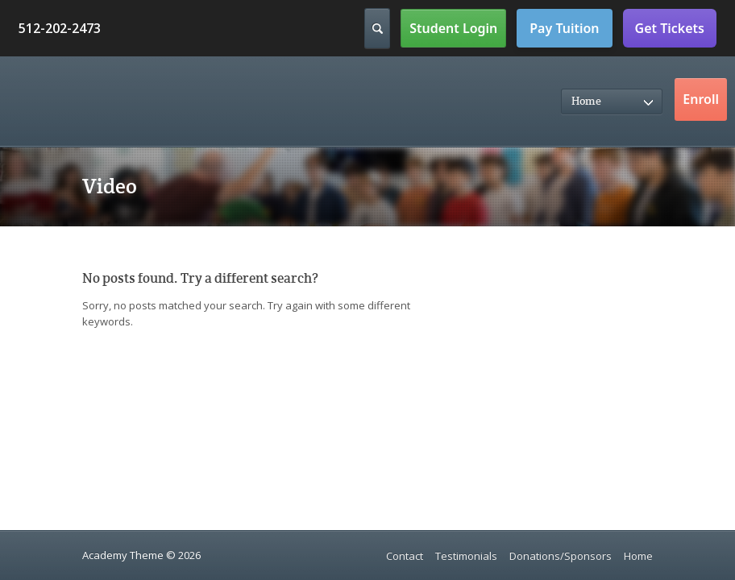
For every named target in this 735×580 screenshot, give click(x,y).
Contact (404, 556)
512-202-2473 (60, 28)
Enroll (701, 99)
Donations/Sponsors (560, 556)
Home (638, 556)
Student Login (453, 28)
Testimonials (466, 556)
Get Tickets (669, 28)
